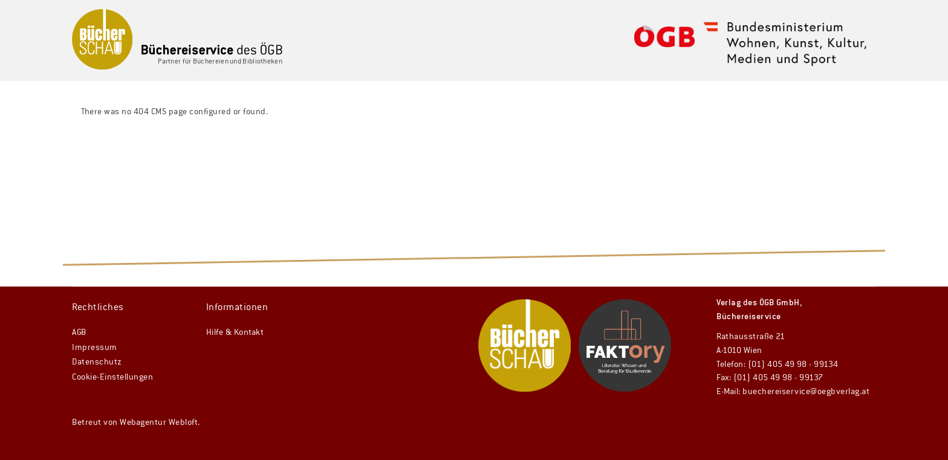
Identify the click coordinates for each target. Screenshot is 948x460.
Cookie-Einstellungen (112, 377)
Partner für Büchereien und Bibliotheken (220, 61)
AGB (79, 332)
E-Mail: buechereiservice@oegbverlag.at (792, 392)
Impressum (94, 347)
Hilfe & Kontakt (235, 332)
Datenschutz (97, 362)
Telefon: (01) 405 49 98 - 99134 (777, 364)
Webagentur (143, 422)
